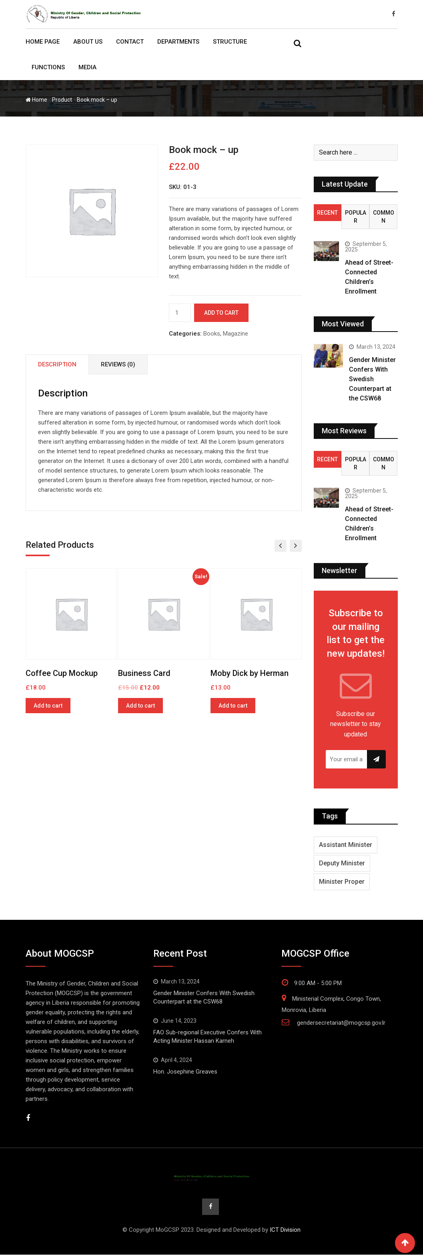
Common (383, 216)
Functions (48, 67)
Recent (327, 212)
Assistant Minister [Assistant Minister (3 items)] (345, 845)
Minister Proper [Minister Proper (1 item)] (342, 881)
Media (87, 67)
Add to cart (221, 313)
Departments (178, 41)
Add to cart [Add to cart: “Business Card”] (140, 705)
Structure (230, 41)
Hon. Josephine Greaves (185, 1071)
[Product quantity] (179, 313)
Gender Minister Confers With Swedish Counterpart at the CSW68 (372, 379)
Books (211, 333)
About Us (87, 41)
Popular (355, 216)
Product (62, 100)
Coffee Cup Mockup (62, 673)
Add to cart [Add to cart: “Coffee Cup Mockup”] (48, 705)
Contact (130, 41)
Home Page (43, 41)
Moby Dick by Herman (249, 673)
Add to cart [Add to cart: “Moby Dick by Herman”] (233, 705)
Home (36, 100)
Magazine (235, 333)
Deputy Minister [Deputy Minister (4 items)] (342, 863)
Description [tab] (57, 364)
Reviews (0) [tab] (118, 364)
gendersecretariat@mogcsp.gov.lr (341, 1022)
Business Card (144, 673)
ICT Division (285, 1230)
